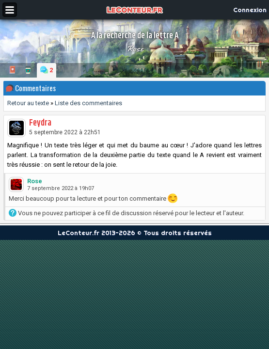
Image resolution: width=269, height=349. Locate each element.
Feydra (40, 123)
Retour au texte (28, 103)
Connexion (250, 10)
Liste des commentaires (88, 103)
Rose (135, 48)
